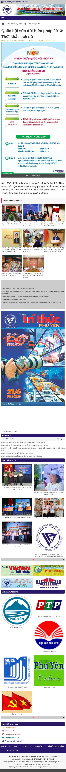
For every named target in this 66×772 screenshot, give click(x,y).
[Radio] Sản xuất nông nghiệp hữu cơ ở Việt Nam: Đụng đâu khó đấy (24, 445)
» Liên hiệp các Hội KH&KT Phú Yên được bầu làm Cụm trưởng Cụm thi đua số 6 (25, 297)
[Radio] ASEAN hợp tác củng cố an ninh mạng (17, 453)
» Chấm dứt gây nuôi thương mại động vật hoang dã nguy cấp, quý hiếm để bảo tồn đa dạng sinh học (31, 303)
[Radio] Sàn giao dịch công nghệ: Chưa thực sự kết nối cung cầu (23, 442)
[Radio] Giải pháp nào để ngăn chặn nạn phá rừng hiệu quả (21, 456)
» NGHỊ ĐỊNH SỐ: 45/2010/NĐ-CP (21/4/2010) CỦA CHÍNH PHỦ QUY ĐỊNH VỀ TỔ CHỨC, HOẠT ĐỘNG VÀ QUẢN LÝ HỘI (33, 293)
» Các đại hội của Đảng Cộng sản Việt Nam (14, 300)
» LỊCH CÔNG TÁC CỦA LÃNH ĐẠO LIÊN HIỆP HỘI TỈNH (18, 289)
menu (2, 18)
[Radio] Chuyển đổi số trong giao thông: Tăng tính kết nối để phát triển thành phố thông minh (33, 449)
